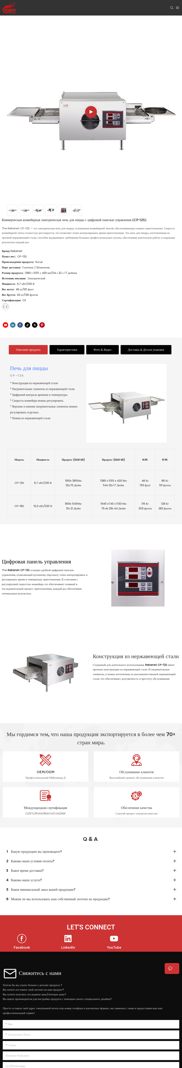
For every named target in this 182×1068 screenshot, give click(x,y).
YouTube (114, 947)
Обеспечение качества (136, 808)
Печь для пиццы (29, 368)
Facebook (22, 947)
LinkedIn (68, 947)
